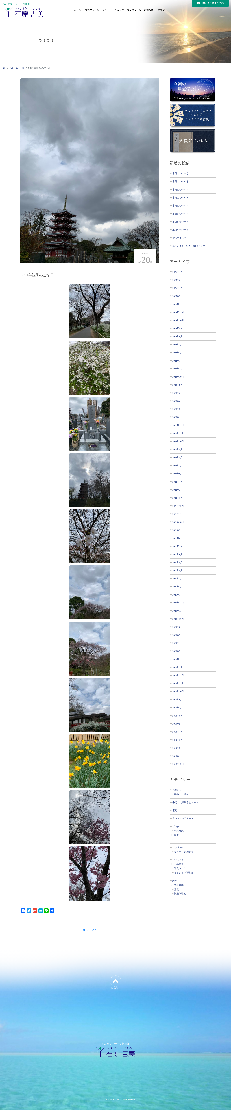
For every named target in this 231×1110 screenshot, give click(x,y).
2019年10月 (178, 691)
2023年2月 (177, 409)
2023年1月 (177, 417)
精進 (176, 835)
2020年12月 (178, 602)
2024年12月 (178, 312)
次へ (94, 929)
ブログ (160, 10)
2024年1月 (177, 361)
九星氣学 (179, 885)
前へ (85, 929)
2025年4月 (177, 288)
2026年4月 (177, 272)
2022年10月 (178, 441)
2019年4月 (177, 732)
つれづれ (179, 831)
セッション (178, 860)
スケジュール (134, 10)
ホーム (77, 10)
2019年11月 (178, 683)
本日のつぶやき (180, 173)
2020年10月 (178, 619)
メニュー (106, 10)
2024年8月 (177, 336)
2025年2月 (177, 304)
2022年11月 (178, 433)
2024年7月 (177, 344)
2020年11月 (178, 611)
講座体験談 (180, 893)
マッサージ (178, 847)
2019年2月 (177, 748)
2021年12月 (178, 506)
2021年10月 (178, 522)
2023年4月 (177, 401)
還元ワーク (180, 868)
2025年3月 (177, 296)
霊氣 (176, 889)
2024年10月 (178, 320)
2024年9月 (177, 328)
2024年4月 (177, 352)
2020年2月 (177, 659)
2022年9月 (177, 449)
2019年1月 (177, 756)
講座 (174, 881)
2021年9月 (177, 530)
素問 (174, 810)
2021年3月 (177, 578)
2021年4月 (177, 570)
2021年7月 (177, 546)
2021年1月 (177, 595)
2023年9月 (177, 385)
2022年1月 (177, 498)
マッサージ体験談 (183, 852)
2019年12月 (178, 675)
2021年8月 (177, 538)
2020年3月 (177, 651)
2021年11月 (178, 514)
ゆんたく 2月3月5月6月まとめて (189, 246)
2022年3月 (177, 490)
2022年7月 (177, 465)
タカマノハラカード (182, 818)
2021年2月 (177, 586)
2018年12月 (178, 764)
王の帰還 (179, 864)
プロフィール (92, 10)
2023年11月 (178, 368)
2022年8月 (177, 457)
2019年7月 (177, 707)
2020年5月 (177, 635)
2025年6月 (177, 280)
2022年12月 (178, 425)
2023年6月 (177, 393)
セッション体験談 (183, 872)
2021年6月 (177, 554)
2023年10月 (178, 377)
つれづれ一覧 (17, 68)
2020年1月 (177, 667)
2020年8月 (177, 627)
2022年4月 (177, 482)
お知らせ (148, 10)
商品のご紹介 (181, 794)
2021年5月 (177, 562)
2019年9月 (177, 699)
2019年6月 (177, 716)
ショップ (119, 10)
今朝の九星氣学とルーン (185, 802)
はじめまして (179, 238)
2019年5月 (177, 724)
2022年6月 (177, 473)
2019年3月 (177, 740)
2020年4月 (177, 643)
